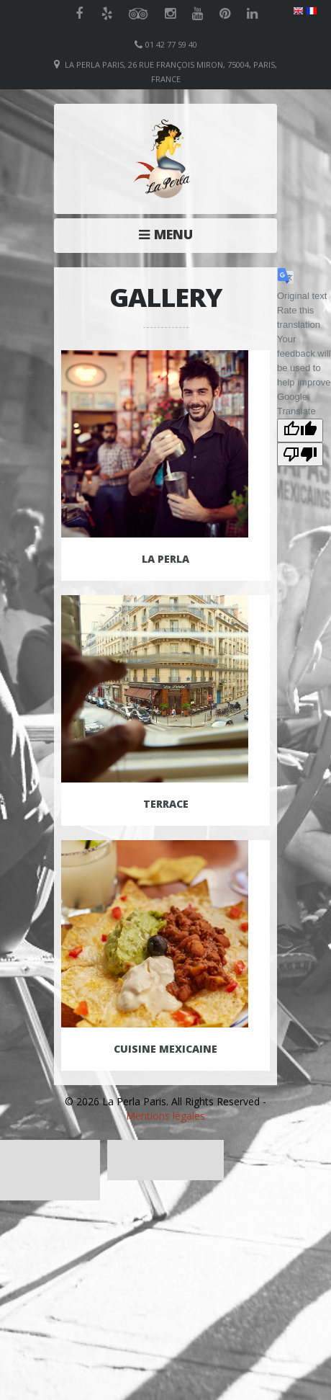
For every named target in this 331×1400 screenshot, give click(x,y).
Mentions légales (165, 1116)
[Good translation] (300, 430)
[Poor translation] (300, 454)
